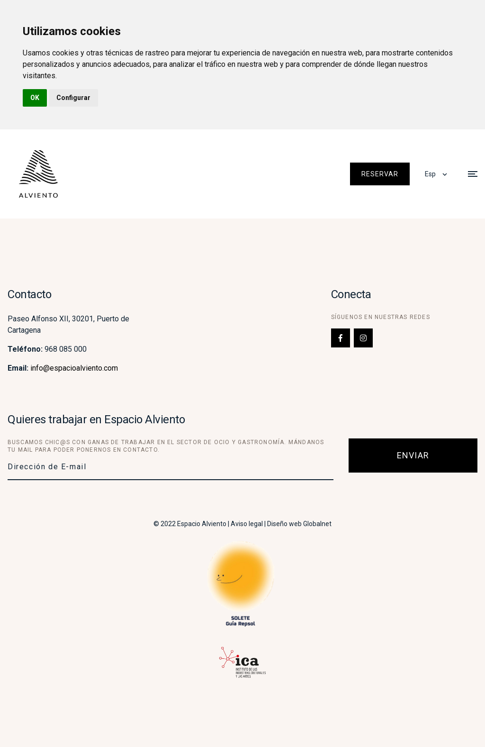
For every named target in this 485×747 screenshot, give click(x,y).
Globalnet (317, 524)
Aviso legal (247, 524)
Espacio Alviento (201, 524)
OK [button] (34, 97)
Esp (430, 174)
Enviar (413, 455)
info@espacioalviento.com (74, 368)
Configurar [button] (73, 97)
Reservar (379, 174)
